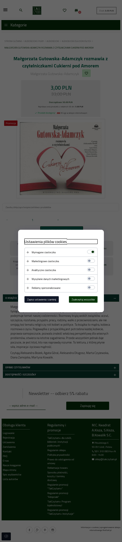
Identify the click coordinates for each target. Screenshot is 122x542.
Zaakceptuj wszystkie (83, 299)
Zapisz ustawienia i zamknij (41, 299)
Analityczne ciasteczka (44, 270)
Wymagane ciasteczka (44, 252)
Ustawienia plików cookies (45, 241)
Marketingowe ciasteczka (45, 261)
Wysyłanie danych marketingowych (50, 279)
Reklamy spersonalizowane (46, 288)
